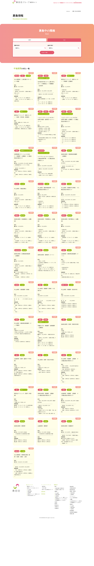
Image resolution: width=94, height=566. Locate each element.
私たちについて (45, 5)
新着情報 (78, 5)
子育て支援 (44, 529)
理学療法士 (57, 546)
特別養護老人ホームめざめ (60, 541)
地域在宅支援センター (32, 536)
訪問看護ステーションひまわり (61, 540)
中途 (64, 40)
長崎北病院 (30, 532)
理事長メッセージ (30, 527)
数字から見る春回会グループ (47, 530)
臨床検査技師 (72, 530)
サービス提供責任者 (73, 539)
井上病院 (29, 531)
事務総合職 (72, 555)
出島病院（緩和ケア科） (60, 531)
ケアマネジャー (73, 537)
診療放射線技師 (73, 529)
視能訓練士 (72, 527)
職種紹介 (53, 5)
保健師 (56, 543)
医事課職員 (72, 551)
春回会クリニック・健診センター (34, 535)
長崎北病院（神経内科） (60, 529)
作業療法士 (57, 548)
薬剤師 (56, 545)
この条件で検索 (45, 52)
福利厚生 (43, 527)
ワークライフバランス (62, 5)
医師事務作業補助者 (73, 553)
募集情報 (72, 5)
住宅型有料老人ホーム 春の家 (76, 542)
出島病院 (29, 534)
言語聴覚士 (57, 549)
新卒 (30, 40)
